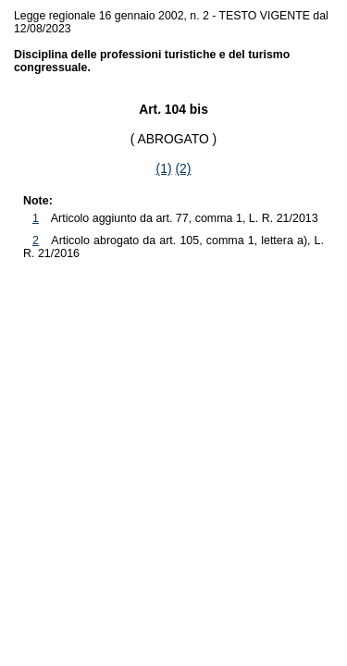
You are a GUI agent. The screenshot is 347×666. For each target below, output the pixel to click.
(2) (183, 168)
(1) (164, 168)
